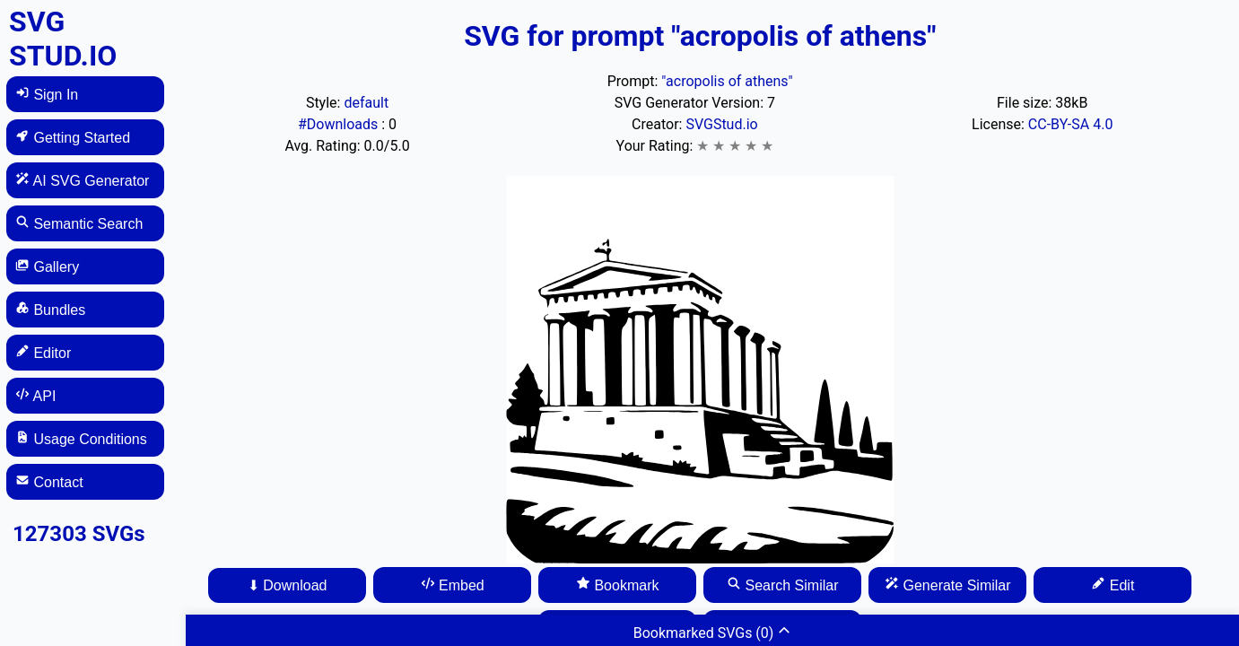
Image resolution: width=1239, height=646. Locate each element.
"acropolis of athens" (726, 81)
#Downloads (339, 124)
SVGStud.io (721, 124)
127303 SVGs (79, 533)
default (366, 102)
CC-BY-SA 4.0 (1070, 124)
